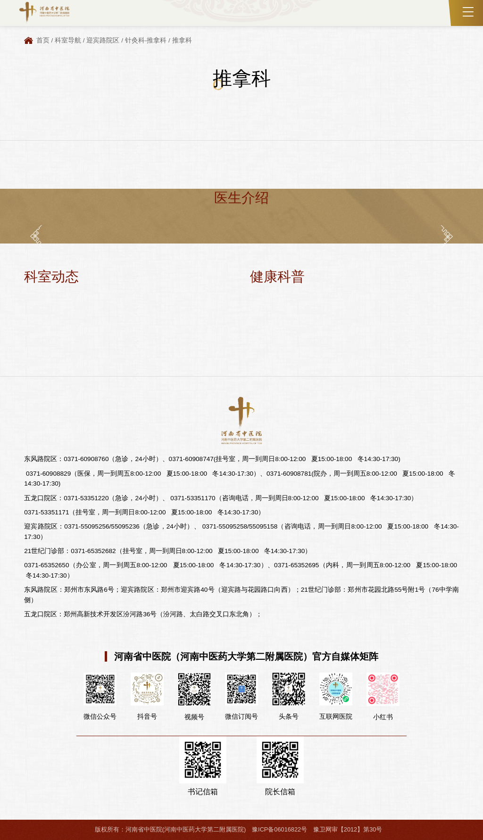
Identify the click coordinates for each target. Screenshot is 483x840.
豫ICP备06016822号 (279, 829)
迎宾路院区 (102, 40)
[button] (36, 236)
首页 (43, 40)
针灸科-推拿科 (146, 40)
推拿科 (182, 40)
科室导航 (68, 40)
